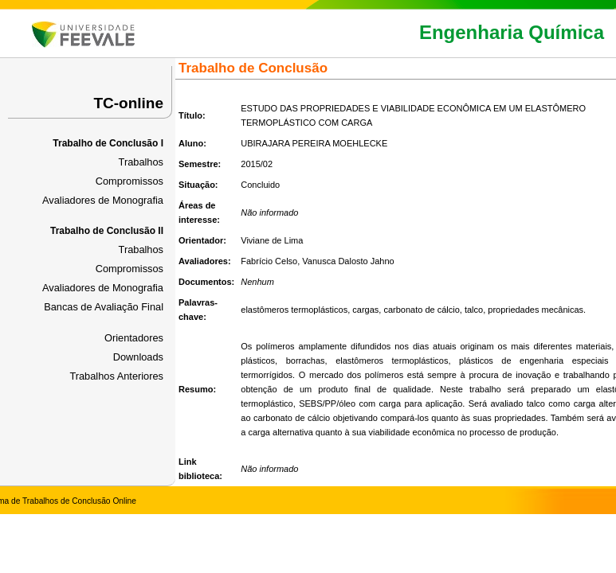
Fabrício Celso (269, 261)
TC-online (128, 103)
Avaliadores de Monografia (102, 200)
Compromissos (129, 181)
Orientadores (133, 338)
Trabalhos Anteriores (116, 376)
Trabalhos (141, 162)
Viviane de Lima (272, 240)
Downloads (138, 357)
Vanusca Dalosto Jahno (348, 261)
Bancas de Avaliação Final (103, 307)
